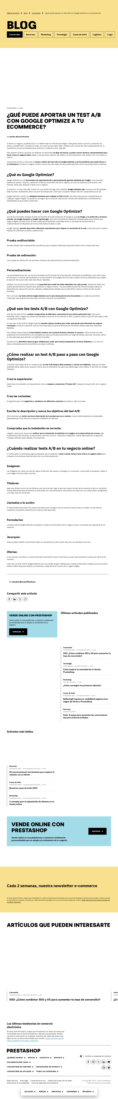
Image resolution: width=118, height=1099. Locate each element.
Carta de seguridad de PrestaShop (45, 1083)
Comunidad (73, 1091)
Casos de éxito (80, 34)
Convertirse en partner (20, 1067)
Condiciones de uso (38, 1081)
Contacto (45, 1058)
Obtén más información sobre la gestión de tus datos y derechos (35, 1039)
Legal (109, 34)
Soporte (59, 1058)
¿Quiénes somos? (16, 1058)
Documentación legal (19, 1062)
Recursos (88, 1091)
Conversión (14, 34)
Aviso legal (24, 1081)
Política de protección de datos (60, 1081)
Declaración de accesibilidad (18, 1083)
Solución (30, 1091)
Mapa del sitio (12, 1081)
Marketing (46, 34)
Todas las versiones (47, 1071)
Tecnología (62, 34)
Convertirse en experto (49, 1067)
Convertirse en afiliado (20, 1071)
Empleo (32, 1058)
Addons (43, 1091)
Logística (97, 34)
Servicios (57, 1091)
